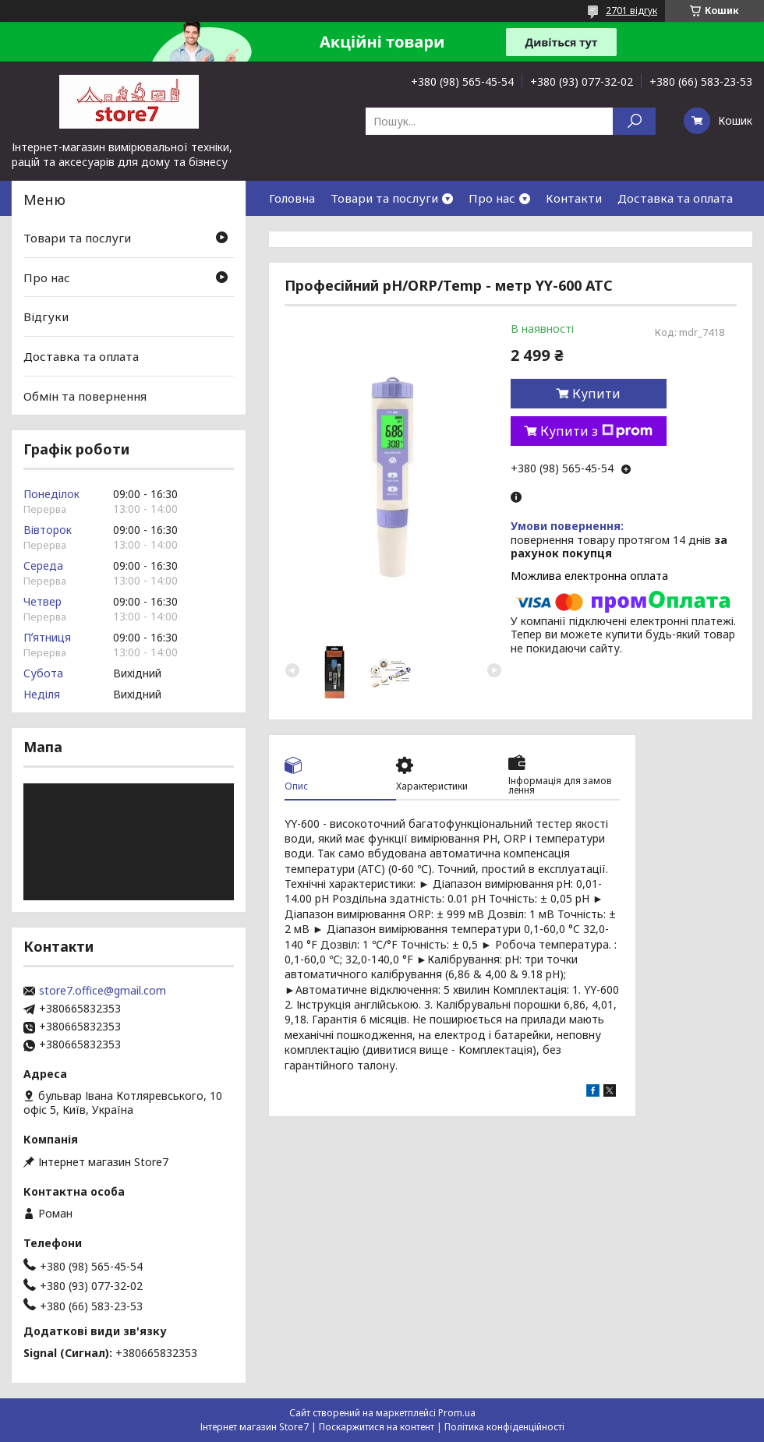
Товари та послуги (384, 198)
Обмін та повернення (85, 395)
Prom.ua (457, 1412)
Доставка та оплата (675, 198)
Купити (596, 393)
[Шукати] (634, 121)
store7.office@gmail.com (102, 991)
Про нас (492, 198)
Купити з (596, 431)
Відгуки (46, 316)
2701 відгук (631, 10)
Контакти (574, 198)
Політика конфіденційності (504, 1426)
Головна (292, 198)
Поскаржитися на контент (376, 1426)
